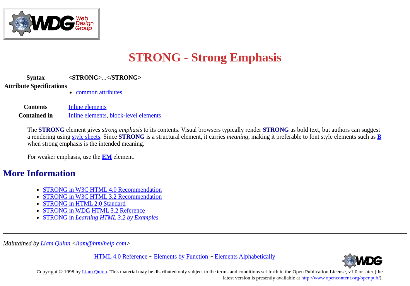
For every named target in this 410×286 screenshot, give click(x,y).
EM (107, 156)
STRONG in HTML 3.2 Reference (94, 210)
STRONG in (101, 217)
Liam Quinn (55, 243)
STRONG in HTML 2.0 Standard (84, 203)
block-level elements (135, 115)
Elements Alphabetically (245, 256)
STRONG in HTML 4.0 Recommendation (102, 189)
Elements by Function (181, 256)
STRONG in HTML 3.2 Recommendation (102, 196)
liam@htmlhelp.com (101, 243)
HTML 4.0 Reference (120, 256)
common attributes (99, 92)
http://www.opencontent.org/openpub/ (340, 278)
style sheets (86, 136)
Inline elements (87, 107)
